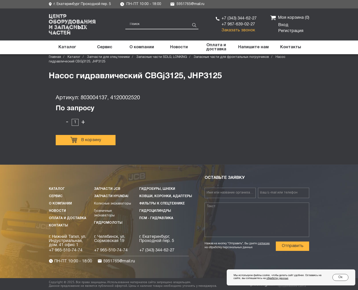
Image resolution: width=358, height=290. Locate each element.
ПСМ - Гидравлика (156, 218)
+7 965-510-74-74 (65, 250)
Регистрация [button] (290, 31)
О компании (60, 203)
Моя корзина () (289, 18)
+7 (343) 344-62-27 (239, 18)
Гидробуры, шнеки (157, 189)
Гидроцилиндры (155, 210)
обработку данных (277, 278)
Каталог (74, 57)
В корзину (85, 140)
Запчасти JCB (107, 189)
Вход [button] (283, 25)
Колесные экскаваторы (112, 203)
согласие (264, 243)
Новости (57, 210)
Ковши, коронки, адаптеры (165, 196)
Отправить (292, 246)
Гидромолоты (108, 222)
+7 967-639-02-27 (238, 24)
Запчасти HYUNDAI (111, 196)
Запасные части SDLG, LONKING (161, 57)
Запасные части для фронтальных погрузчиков (231, 57)
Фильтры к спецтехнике (162, 203)
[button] (253, 47)
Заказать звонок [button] (238, 30)
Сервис (56, 196)
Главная (55, 57)
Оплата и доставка (67, 218)
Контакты (58, 225)
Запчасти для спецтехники (108, 57)
